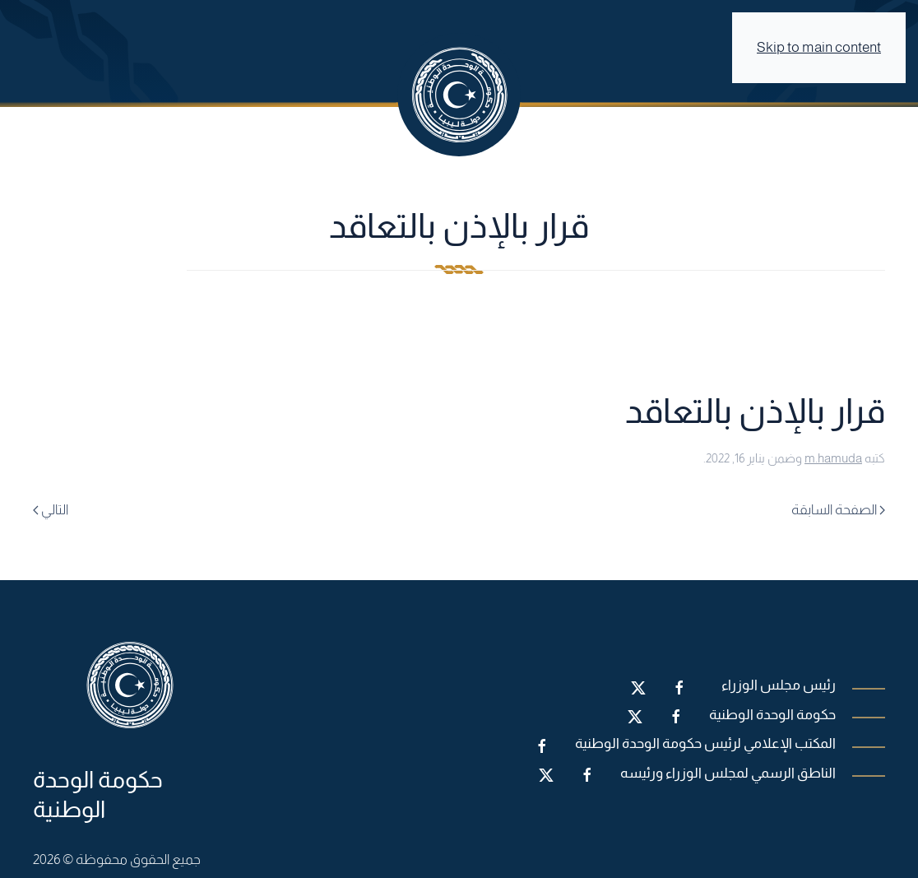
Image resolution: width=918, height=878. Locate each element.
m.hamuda (833, 458)
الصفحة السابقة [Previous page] (838, 510)
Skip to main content (819, 47)
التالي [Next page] (50, 510)
